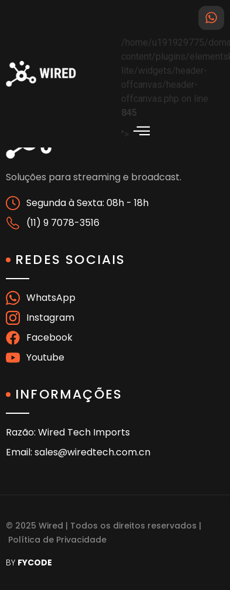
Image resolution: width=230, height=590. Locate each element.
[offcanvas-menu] (141, 131)
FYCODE (35, 562)
